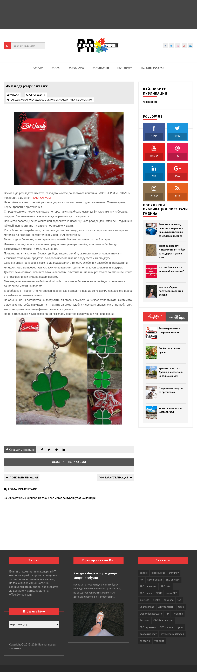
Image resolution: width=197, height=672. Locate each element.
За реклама (76, 67)
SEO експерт (173, 579)
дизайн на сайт (148, 634)
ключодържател (38, 100)
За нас (55, 67)
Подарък (178, 613)
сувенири (86, 100)
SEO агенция (154, 579)
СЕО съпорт (166, 627)
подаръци (74, 100)
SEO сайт (166, 586)
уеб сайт (159, 641)
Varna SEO (171, 593)
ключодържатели (58, 100)
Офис (181, 606)
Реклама (145, 620)
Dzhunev (174, 572)
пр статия (145, 641)
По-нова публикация (24, 477)
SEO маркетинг (148, 586)
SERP (159, 593)
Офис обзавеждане (151, 613)
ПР (167, 613)
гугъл (180, 627)
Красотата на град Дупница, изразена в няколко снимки (170, 372)
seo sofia (169, 600)
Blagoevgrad (158, 572)
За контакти (100, 67)
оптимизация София (172, 634)
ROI (141, 579)
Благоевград (147, 606)
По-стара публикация (113, 477)
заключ (23, 100)
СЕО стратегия (148, 627)
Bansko (144, 572)
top (179, 600)
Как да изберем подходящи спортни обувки (171, 291)
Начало (38, 67)
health (156, 600)
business (144, 600)
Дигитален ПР (166, 606)
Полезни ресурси (153, 67)
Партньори (124, 67)
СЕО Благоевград (163, 620)
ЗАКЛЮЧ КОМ (42, 197)
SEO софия (146, 593)
